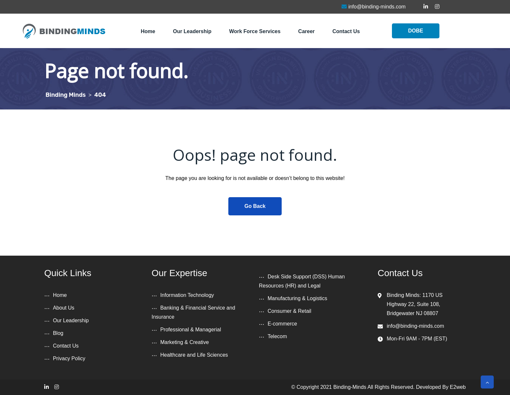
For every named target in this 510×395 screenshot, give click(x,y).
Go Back (255, 206)
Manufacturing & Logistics (297, 298)
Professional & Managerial (190, 329)
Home (148, 31)
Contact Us (346, 31)
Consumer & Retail (289, 311)
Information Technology (187, 295)
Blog (58, 333)
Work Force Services (254, 31)
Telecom (277, 336)
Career (306, 31)
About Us (63, 308)
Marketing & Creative (184, 342)
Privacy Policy (69, 358)
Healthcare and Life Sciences (194, 355)
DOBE (415, 30)
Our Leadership (192, 31)
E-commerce (282, 323)
